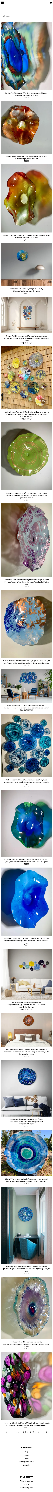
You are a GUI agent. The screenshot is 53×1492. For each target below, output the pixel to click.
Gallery (26, 1458)
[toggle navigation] (2, 3)
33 (39, 1432)
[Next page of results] (46, 1432)
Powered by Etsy (26, 1488)
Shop (26, 1452)
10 (33, 1432)
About (26, 1455)
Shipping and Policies (26, 1462)
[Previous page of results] (6, 1432)
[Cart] (51, 3)
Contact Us (26, 1465)
